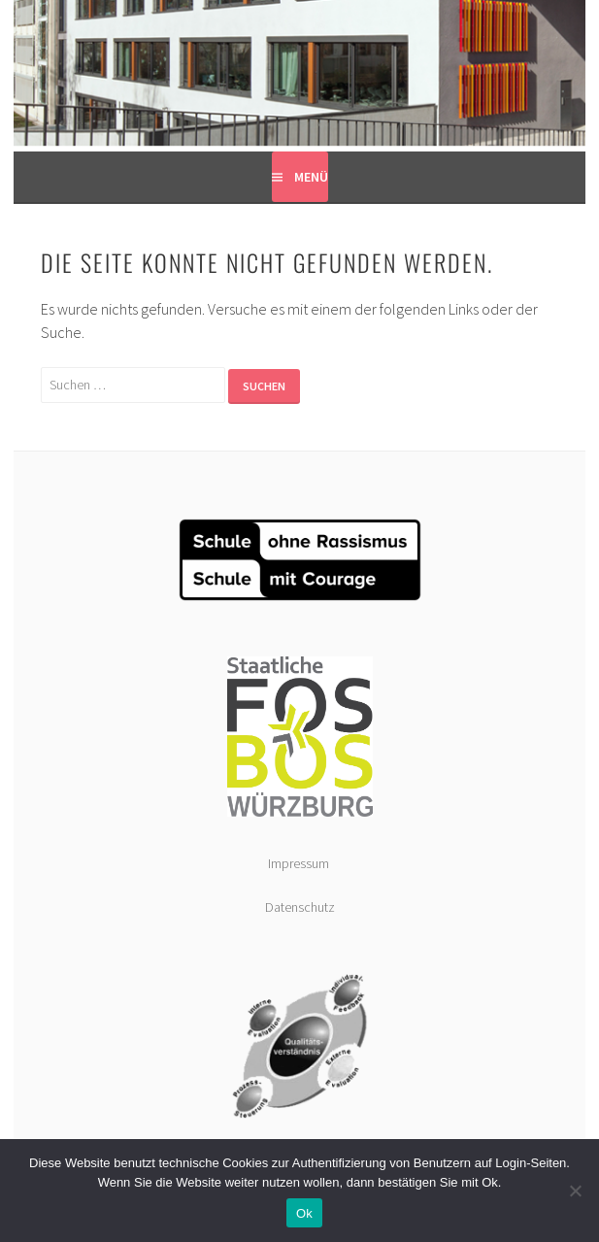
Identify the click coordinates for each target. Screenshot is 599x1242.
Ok (304, 1213)
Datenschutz (300, 907)
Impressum (300, 863)
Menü (311, 176)
